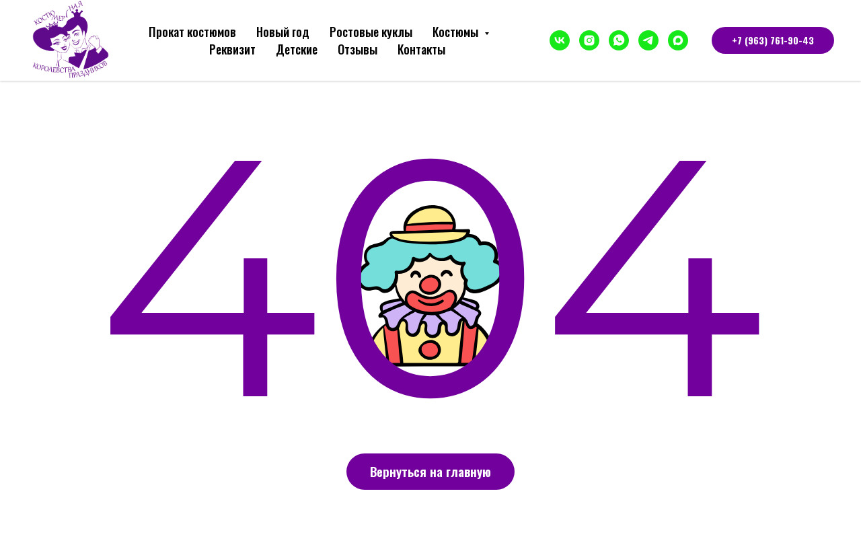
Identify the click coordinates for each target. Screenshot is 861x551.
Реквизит (232, 49)
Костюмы (457, 31)
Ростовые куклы (371, 31)
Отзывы (357, 49)
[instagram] (589, 40)
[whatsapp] (619, 40)
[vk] (560, 40)
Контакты (421, 49)
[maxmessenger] (678, 40)
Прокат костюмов (192, 31)
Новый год (282, 31)
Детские (296, 49)
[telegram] (648, 40)
